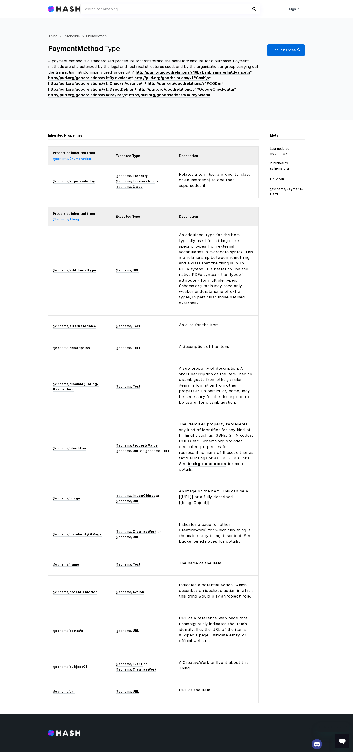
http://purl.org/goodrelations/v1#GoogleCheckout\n (186, 89)
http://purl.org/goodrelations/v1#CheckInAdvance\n (96, 83)
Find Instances (286, 50)
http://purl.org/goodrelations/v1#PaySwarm (169, 95)
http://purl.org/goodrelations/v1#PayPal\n (87, 95)
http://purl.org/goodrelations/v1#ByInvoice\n (89, 78)
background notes (207, 463)
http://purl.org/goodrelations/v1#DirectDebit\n (91, 89)
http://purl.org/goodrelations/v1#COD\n (184, 83)
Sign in (294, 9)
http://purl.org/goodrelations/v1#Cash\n (171, 78)
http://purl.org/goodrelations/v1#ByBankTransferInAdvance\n (193, 72)
